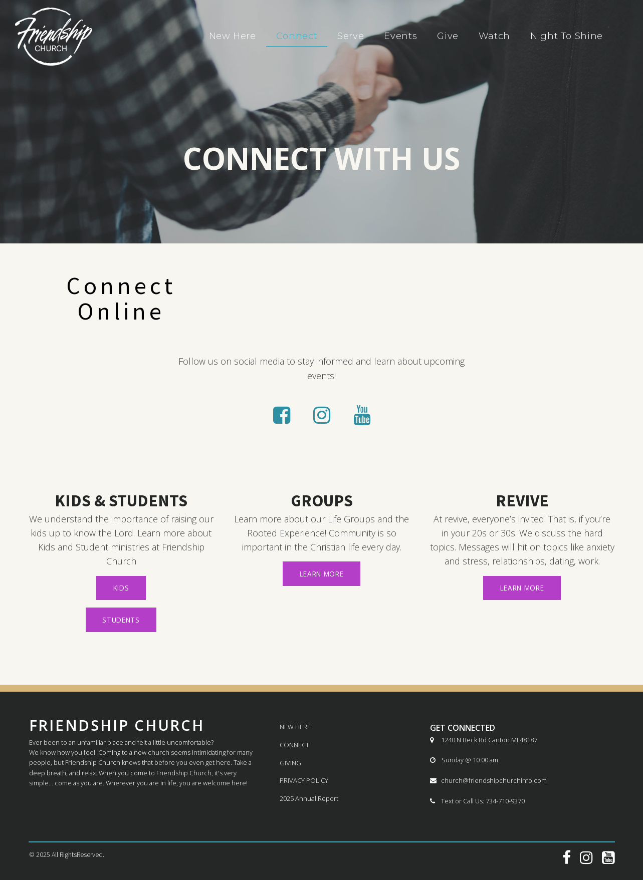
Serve (350, 36)
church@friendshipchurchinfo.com (488, 780)
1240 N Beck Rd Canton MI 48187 (483, 739)
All (56, 854)
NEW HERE (295, 726)
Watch (494, 36)
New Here (232, 36)
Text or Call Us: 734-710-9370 (477, 800)
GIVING (290, 762)
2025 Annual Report (309, 798)
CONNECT (294, 744)
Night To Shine (566, 36)
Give (448, 36)
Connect (296, 36)
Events (400, 36)
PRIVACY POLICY (304, 780)
